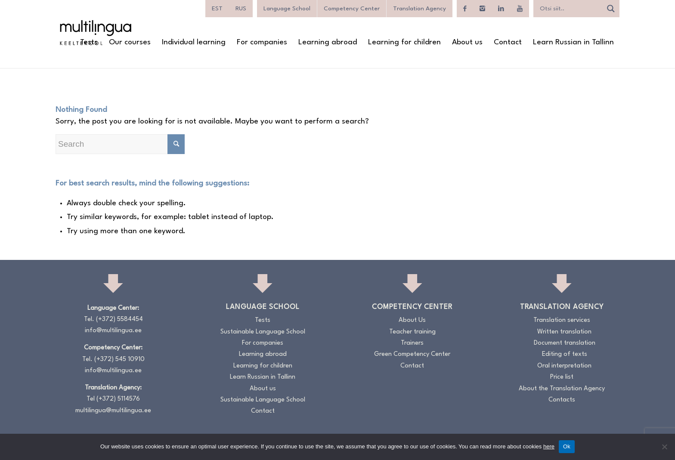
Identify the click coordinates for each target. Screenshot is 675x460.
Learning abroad (263, 354)
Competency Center (352, 9)
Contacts (561, 400)
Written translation (564, 332)
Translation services (561, 320)
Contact (263, 411)
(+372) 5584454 (119, 319)
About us (263, 389)
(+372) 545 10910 (119, 359)
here (548, 446)
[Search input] (570, 8)
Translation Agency (419, 9)
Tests (262, 320)
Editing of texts (564, 354)
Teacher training (412, 332)
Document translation (564, 343)
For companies (262, 343)
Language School (286, 9)
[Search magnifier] (610, 8)
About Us (412, 320)
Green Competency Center (412, 354)
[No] (664, 446)
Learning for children (262, 366)
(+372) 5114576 (118, 399)
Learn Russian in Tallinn (262, 377)
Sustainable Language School (262, 332)
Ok (566, 446)
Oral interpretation (564, 366)
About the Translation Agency (562, 389)
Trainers (412, 343)
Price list (561, 377)
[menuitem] (217, 8)
